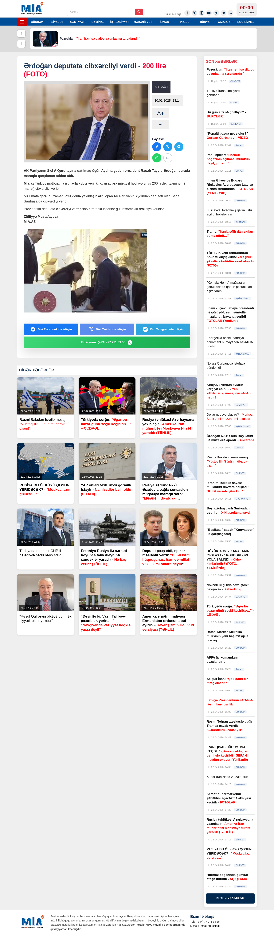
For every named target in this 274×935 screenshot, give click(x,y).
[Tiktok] (216, 13)
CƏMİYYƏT (77, 21)
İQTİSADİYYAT (119, 21)
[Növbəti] (21, 44)
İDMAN (164, 21)
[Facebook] (187, 13)
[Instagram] (202, 13)
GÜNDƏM (37, 21)
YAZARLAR (225, 21)
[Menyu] (22, 22)
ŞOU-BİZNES (246, 21)
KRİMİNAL (97, 21)
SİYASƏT (57, 21)
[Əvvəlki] (21, 34)
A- (160, 124)
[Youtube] (209, 13)
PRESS (184, 21)
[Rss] (230, 13)
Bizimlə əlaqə (172, 14)
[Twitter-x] (194, 13)
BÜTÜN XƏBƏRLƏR (230, 898)
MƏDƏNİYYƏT (143, 21)
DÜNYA (205, 21)
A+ (160, 113)
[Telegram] (223, 13)
